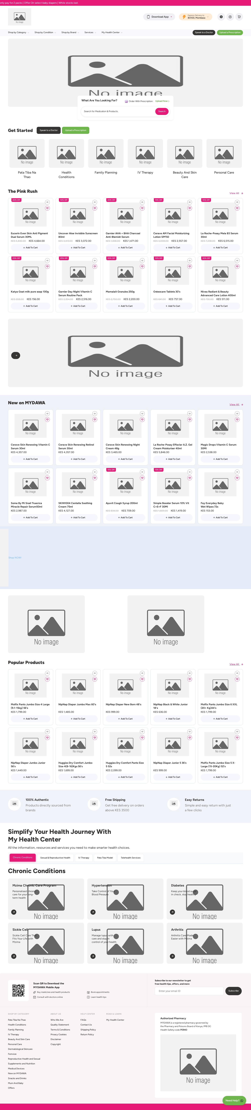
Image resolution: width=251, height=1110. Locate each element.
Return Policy (87, 1034)
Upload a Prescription (230, 32)
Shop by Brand (70, 32)
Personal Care (15, 1044)
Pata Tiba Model (105, 857)
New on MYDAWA (17, 1073)
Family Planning (16, 1029)
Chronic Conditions (22, 857)
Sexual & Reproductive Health (55, 857)
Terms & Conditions (60, 1029)
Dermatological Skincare (20, 1049)
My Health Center (112, 32)
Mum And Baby (15, 1083)
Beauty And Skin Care (19, 1039)
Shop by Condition (45, 32)
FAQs (83, 1020)
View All (236, 193)
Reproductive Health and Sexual (24, 1058)
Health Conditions (17, 1024)
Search (162, 111)
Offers (11, 1088)
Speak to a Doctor (204, 32)
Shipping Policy (88, 1029)
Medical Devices (16, 1068)
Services (90, 32)
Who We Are (57, 1020)
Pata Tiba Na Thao (17, 1020)
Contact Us (86, 1024)
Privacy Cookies (59, 1034)
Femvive (12, 1054)
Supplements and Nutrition (21, 1063)
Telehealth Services (131, 857)
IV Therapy (83, 857)
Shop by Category (18, 32)
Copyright (56, 1044)
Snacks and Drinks (17, 1078)
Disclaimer (56, 1039)
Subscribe (233, 990)
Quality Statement (60, 1024)
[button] (159, 16)
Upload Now (162, 101)
